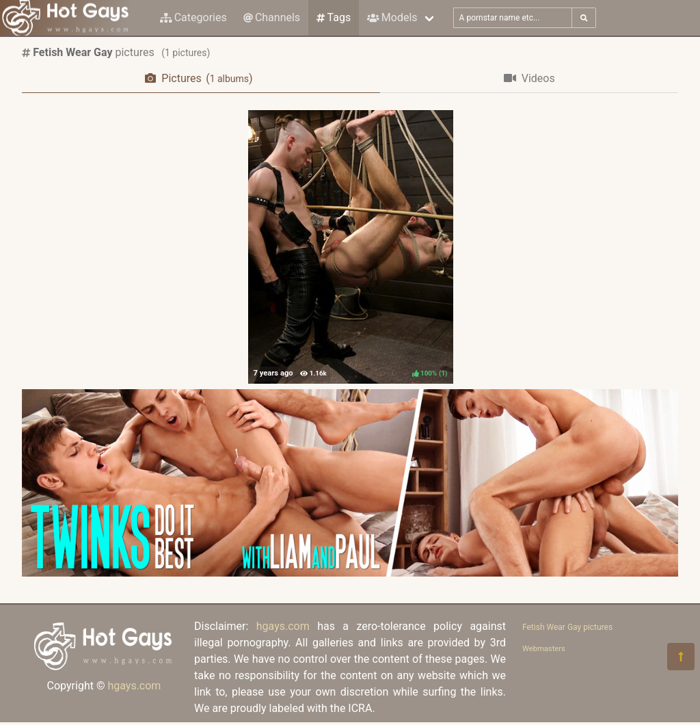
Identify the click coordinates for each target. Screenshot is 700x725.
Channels (271, 17)
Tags (334, 17)
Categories (193, 17)
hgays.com (134, 685)
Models (392, 17)
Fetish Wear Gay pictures (567, 627)
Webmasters (543, 648)
